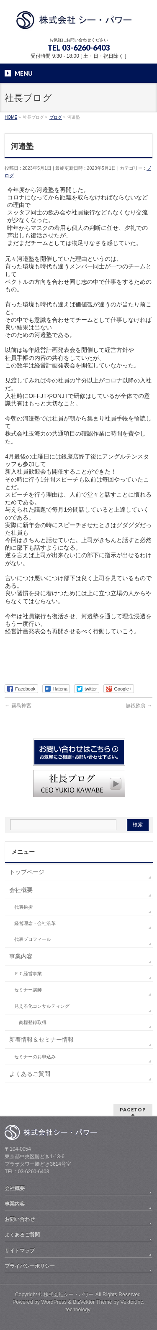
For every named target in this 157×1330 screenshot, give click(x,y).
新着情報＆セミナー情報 (41, 1039)
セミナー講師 (28, 989)
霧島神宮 (18, 705)
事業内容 (21, 956)
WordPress (54, 1302)
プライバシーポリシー (30, 1266)
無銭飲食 (139, 705)
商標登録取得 (32, 1022)
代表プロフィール (32, 939)
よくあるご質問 (29, 1073)
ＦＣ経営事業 (28, 973)
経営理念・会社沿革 (35, 923)
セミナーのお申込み (35, 1056)
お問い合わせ (20, 1219)
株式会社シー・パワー (69, 1294)
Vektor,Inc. (133, 1302)
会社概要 (21, 890)
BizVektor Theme (92, 1302)
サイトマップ (20, 1251)
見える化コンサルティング (41, 1006)
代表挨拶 (23, 907)
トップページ (26, 872)
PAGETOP (133, 1109)
